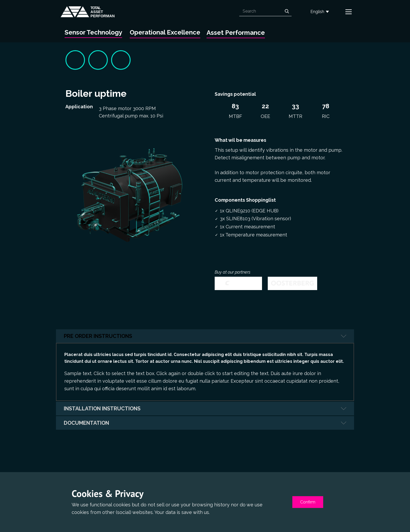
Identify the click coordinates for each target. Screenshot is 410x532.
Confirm (307, 502)
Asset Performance (236, 32)
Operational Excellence (165, 32)
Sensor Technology (93, 32)
